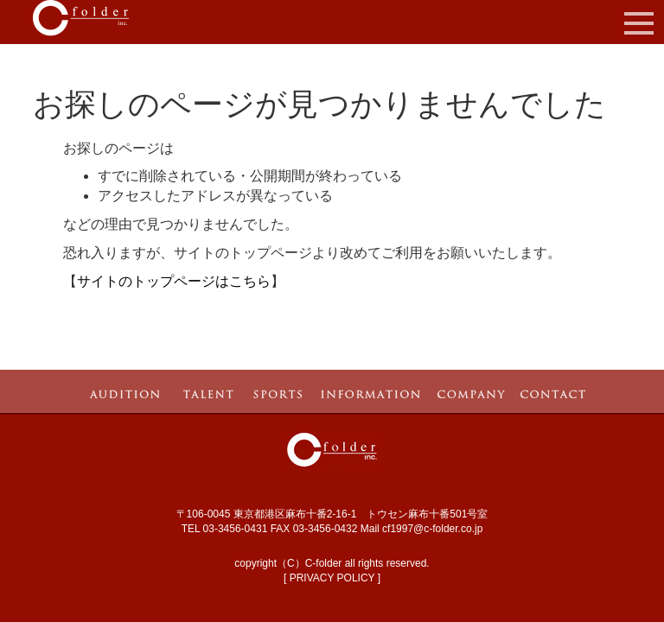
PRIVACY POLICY (332, 578)
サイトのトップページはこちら (174, 281)
